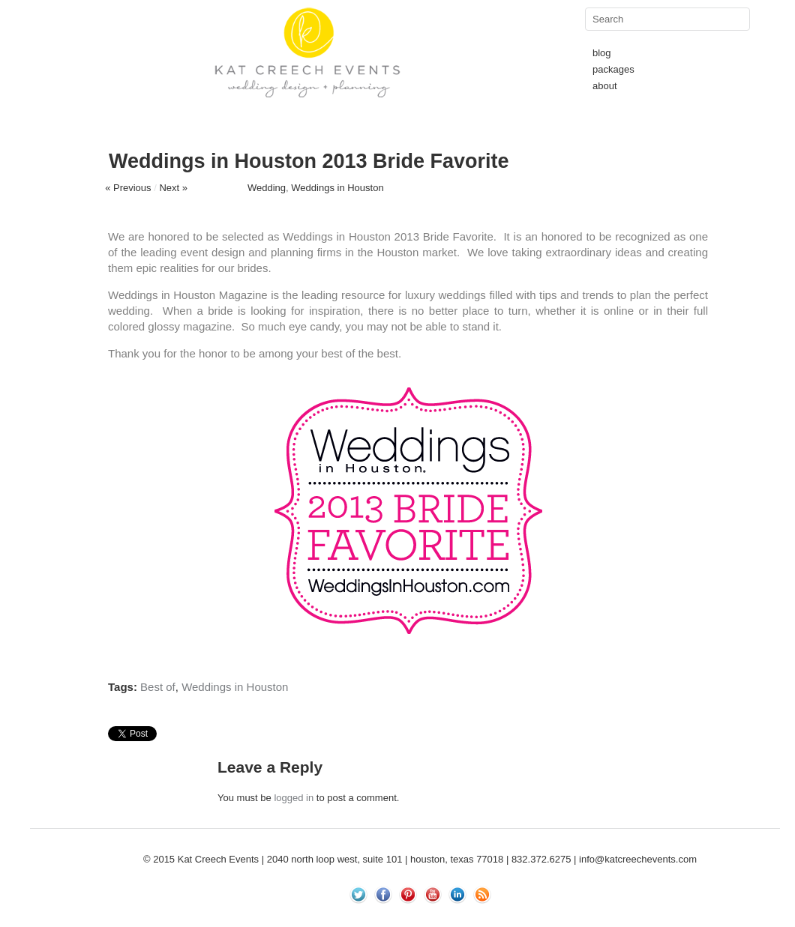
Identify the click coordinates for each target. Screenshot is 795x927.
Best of (158, 686)
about (604, 85)
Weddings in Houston (337, 187)
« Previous (128, 187)
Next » (173, 187)
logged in (294, 797)
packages (613, 69)
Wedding (267, 187)
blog (601, 52)
